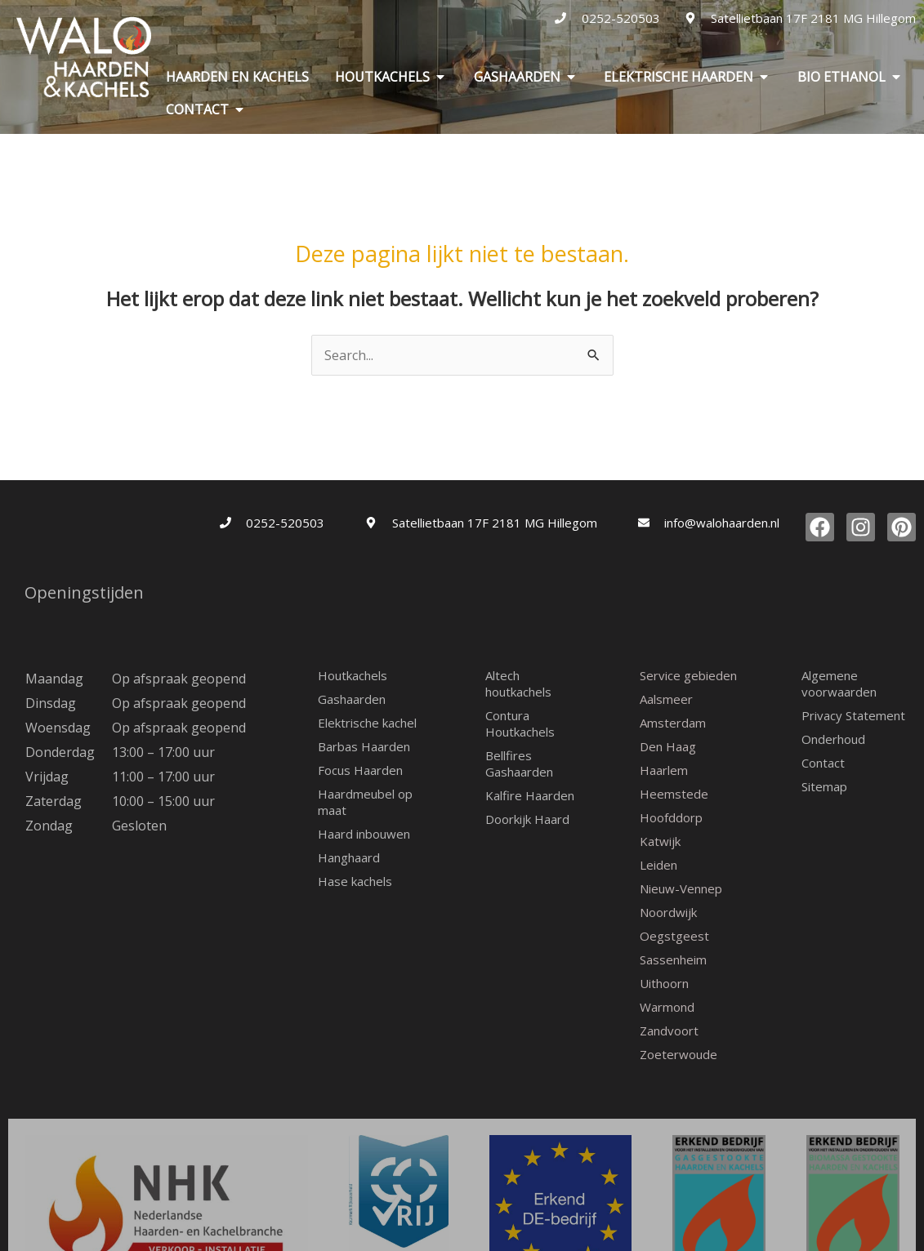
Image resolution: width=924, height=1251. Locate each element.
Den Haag (668, 746)
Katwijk (660, 841)
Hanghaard (349, 857)
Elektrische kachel (367, 723)
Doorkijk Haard (527, 819)
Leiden (658, 865)
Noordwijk (668, 912)
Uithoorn (664, 983)
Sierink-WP (601, 1243)
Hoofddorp (671, 817)
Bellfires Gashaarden (519, 763)
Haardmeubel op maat (365, 802)
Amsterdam (673, 723)
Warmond (667, 1007)
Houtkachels (352, 675)
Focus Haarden (360, 770)
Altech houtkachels (518, 683)
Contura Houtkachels (520, 723)
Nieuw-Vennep (681, 888)
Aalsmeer (666, 699)
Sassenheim (673, 959)
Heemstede (674, 794)
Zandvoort (669, 1030)
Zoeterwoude (678, 1054)
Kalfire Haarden (529, 795)
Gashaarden (352, 699)
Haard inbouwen (364, 834)
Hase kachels (355, 881)
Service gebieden (688, 675)
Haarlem (664, 770)
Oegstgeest (674, 936)
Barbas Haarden (364, 746)
